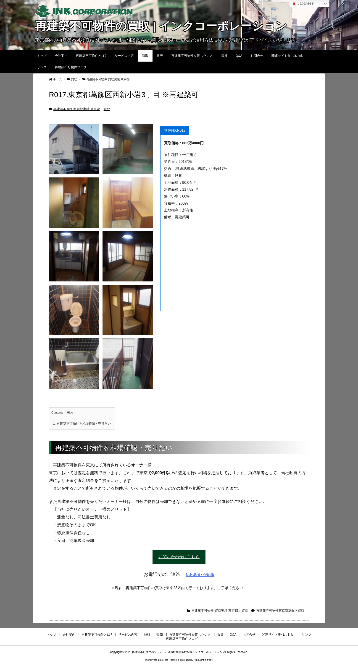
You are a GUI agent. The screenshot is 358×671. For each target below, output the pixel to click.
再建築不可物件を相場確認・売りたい (82, 423)
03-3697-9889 (200, 574)
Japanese (302, 3)
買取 (74, 79)
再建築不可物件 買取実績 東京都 (107, 79)
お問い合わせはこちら (179, 556)
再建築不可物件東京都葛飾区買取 (280, 610)
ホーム (57, 79)
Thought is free (203, 659)
